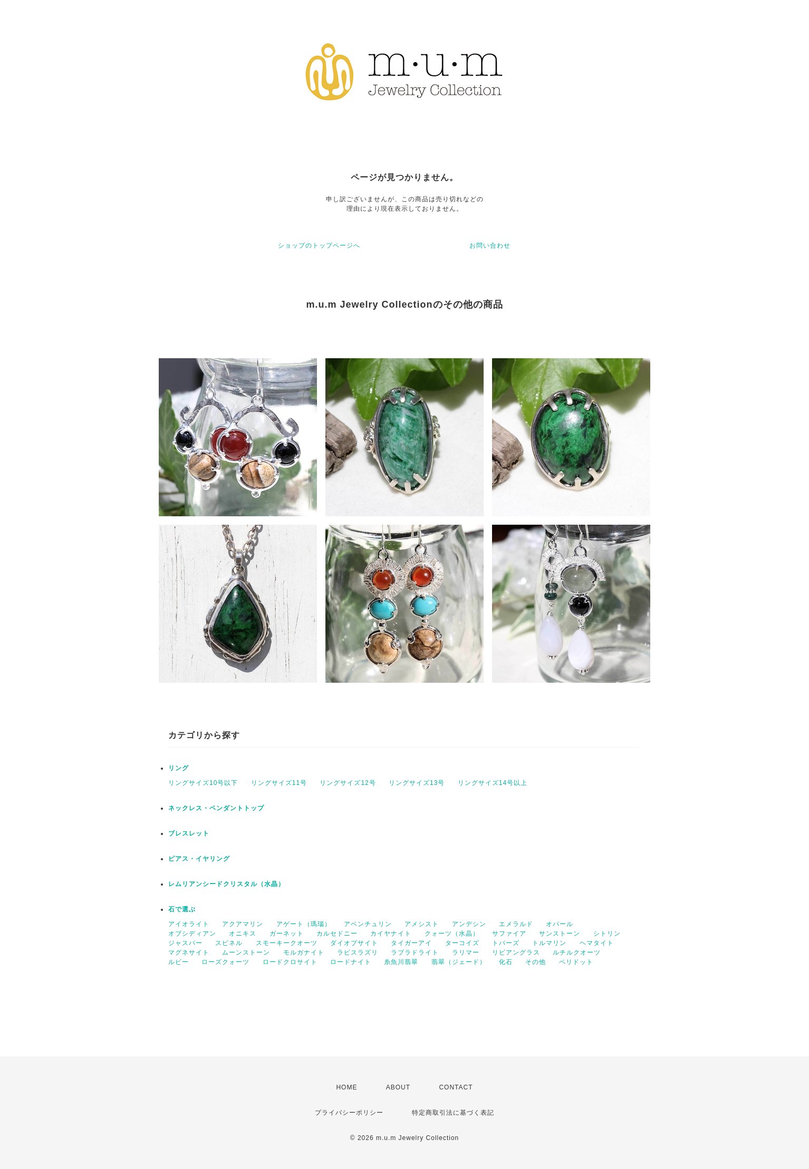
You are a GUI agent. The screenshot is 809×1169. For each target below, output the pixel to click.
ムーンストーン (246, 952)
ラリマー (465, 952)
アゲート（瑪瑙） (303, 924)
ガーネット (286, 933)
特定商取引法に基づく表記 (453, 1112)
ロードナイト (350, 962)
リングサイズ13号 (417, 783)
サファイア (509, 933)
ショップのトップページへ (319, 245)
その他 (535, 962)
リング (178, 768)
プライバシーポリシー (349, 1112)
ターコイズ (462, 943)
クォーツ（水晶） (452, 933)
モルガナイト (303, 952)
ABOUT (398, 1087)
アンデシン (469, 924)
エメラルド (516, 924)
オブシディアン (192, 933)
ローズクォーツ (225, 962)
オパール (559, 924)
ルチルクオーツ (577, 952)
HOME (346, 1087)
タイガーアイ (411, 943)
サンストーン (559, 933)
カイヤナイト (390, 933)
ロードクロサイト (290, 962)
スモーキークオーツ (286, 943)
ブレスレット (188, 833)
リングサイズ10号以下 (203, 783)
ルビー (178, 962)
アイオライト (188, 924)
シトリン (607, 933)
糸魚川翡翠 (401, 962)
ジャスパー (185, 943)
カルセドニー (337, 933)
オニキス (242, 933)
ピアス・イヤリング (199, 858)
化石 (506, 962)
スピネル (229, 943)
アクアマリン (242, 924)
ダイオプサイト (354, 943)
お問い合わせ (490, 245)
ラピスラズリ (357, 952)
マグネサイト (188, 952)
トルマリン (549, 943)
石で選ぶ (182, 909)
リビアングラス (516, 952)
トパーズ (505, 943)
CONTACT (456, 1087)
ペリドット (576, 962)
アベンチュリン (368, 924)
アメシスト (422, 924)
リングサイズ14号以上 (492, 783)
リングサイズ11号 (279, 783)
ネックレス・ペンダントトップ (216, 808)
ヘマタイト (597, 943)
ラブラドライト (415, 952)
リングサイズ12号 (347, 783)
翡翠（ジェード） (458, 962)
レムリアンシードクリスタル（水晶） (226, 884)
